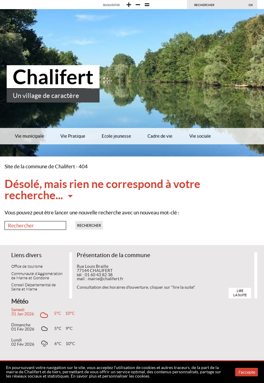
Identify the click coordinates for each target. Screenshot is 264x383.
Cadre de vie (159, 136)
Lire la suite (240, 293)
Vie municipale (29, 136)
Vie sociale (200, 136)
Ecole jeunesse (116, 136)
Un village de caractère (46, 95)
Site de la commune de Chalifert (40, 166)
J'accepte (246, 372)
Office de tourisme (27, 266)
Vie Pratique (72, 136)
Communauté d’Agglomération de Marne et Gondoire (37, 276)
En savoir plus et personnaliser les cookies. (110, 376)
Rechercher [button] (89, 225)
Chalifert (53, 76)
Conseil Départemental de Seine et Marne (33, 287)
